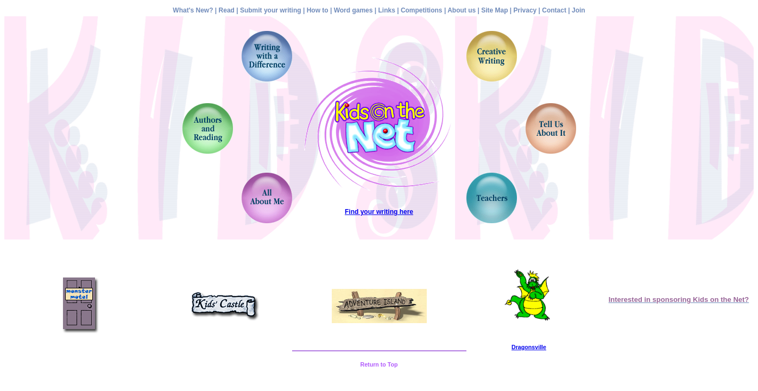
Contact (554, 10)
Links (386, 10)
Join (578, 10)
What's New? (193, 10)
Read (227, 10)
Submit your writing (270, 10)
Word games (353, 10)
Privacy (525, 10)
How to (318, 10)
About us (461, 10)
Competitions (422, 10)
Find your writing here (379, 212)
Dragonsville (528, 347)
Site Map (494, 10)
